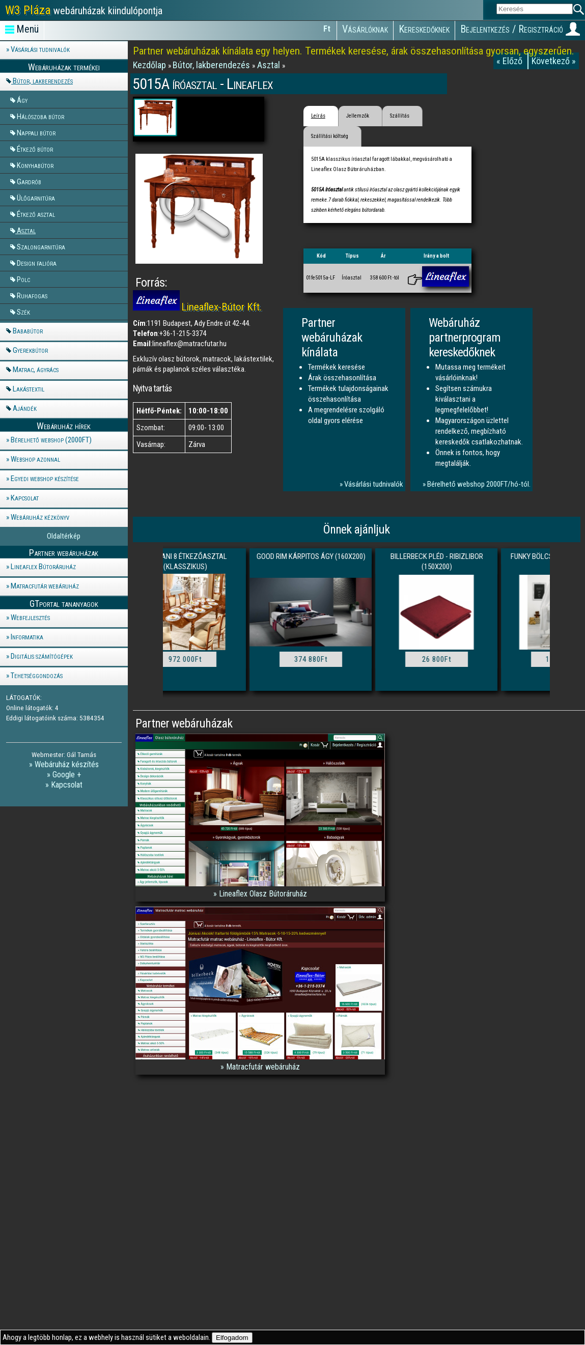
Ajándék (25, 408)
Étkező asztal (36, 214)
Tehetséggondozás (37, 675)
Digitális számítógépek (42, 656)
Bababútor (28, 330)
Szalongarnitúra (41, 246)
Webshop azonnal (35, 459)
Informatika (27, 636)
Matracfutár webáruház (45, 586)
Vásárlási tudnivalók (40, 49)
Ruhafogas (32, 295)
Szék (23, 311)
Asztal (26, 230)
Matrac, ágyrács (36, 369)
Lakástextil (28, 389)
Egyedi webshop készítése (45, 478)
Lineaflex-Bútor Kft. (221, 307)
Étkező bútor (35, 149)
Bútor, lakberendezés (43, 81)
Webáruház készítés (67, 764)
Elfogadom (232, 1337)
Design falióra (37, 263)
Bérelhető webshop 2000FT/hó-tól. (479, 484)
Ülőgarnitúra (36, 197)
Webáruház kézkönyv (40, 517)
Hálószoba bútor (40, 116)
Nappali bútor (36, 132)
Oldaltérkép (63, 536)
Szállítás (399, 116)
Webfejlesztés (30, 617)
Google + (66, 774)
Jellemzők (357, 116)
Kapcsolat (25, 497)
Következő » (554, 60)
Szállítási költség (329, 136)
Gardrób (29, 181)
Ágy (22, 100)
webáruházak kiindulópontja (83, 10)
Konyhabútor (35, 165)
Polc (23, 279)
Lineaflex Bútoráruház (43, 566)
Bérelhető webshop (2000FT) (51, 439)
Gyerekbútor (30, 350)
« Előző (510, 60)
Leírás (318, 116)
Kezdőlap (150, 65)
